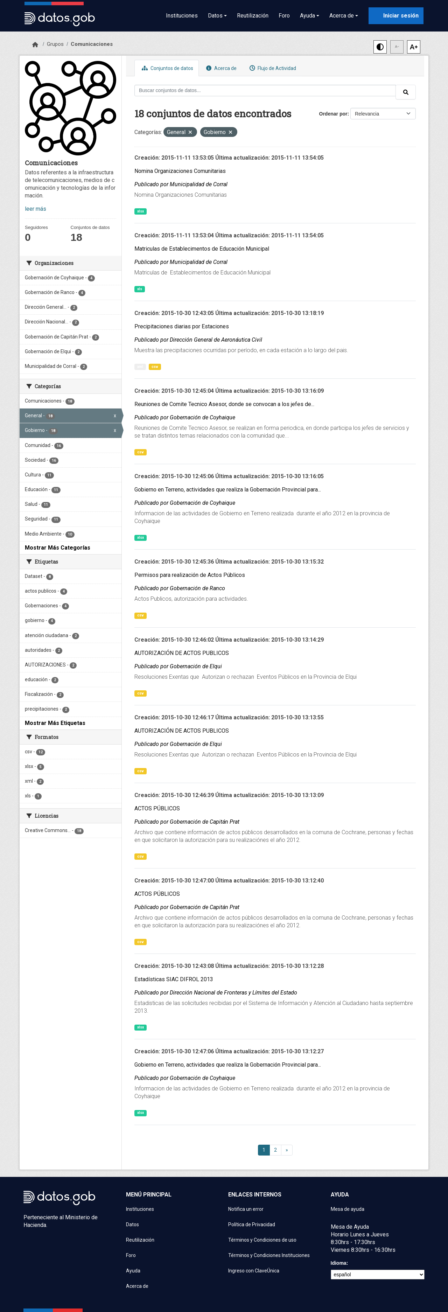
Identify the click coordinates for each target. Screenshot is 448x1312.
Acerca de (220, 68)
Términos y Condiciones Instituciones (269, 1255)
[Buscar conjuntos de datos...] (265, 90)
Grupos (55, 44)
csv (155, 366)
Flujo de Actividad (272, 68)
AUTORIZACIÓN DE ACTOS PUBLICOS (181, 653)
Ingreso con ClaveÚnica (253, 1270)
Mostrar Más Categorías (57, 547)
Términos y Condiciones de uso (262, 1240)
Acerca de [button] (341, 15)
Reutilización (252, 15)
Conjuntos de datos (166, 68)
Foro (284, 15)
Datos (132, 1224)
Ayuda (133, 1270)
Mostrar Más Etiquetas (55, 723)
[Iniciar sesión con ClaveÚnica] (396, 15)
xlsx (140, 211)
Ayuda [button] (307, 15)
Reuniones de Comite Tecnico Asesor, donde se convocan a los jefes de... (224, 404)
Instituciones (182, 15)
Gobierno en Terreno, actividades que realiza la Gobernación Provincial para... (227, 489)
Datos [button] (215, 15)
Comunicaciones (92, 44)
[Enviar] (406, 92)
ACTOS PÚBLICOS (157, 808)
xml (140, 366)
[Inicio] (35, 45)
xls (139, 289)
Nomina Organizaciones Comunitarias (180, 171)
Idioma (338, 1263)
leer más (35, 208)
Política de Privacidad (251, 1224)
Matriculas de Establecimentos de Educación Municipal (201, 248)
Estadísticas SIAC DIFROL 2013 (173, 979)
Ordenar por (333, 114)
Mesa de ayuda (347, 1209)
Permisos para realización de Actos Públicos (189, 575)
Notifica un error (246, 1209)
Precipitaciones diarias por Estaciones (181, 326)
